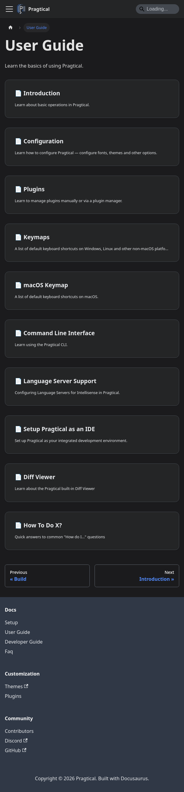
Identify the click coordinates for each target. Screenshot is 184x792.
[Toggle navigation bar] (9, 9)
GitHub (15, 750)
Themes (16, 686)
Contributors (19, 731)
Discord (16, 740)
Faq (9, 651)
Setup (11, 622)
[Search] (157, 9)
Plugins (13, 696)
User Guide (17, 632)
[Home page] (10, 27)
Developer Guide (24, 641)
